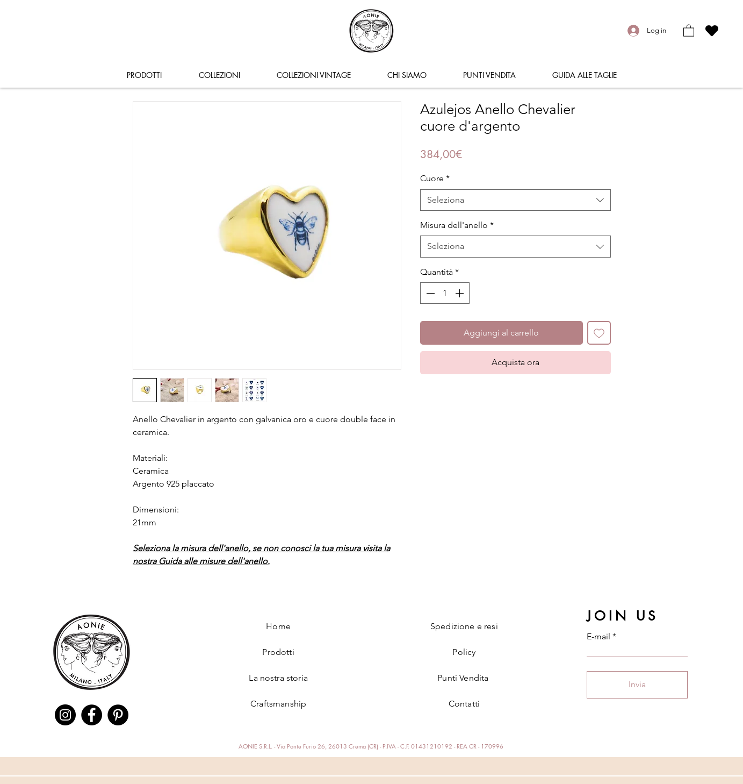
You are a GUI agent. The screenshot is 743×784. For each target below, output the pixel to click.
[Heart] (712, 30)
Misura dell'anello (457, 225)
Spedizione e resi (464, 626)
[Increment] (460, 293)
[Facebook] (91, 714)
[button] (688, 30)
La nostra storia (278, 678)
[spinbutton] (445, 293)
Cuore (435, 178)
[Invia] (637, 685)
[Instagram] (65, 714)
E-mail (598, 636)
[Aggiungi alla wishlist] (599, 333)
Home (278, 626)
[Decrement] (429, 293)
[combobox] (515, 200)
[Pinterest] (117, 714)
